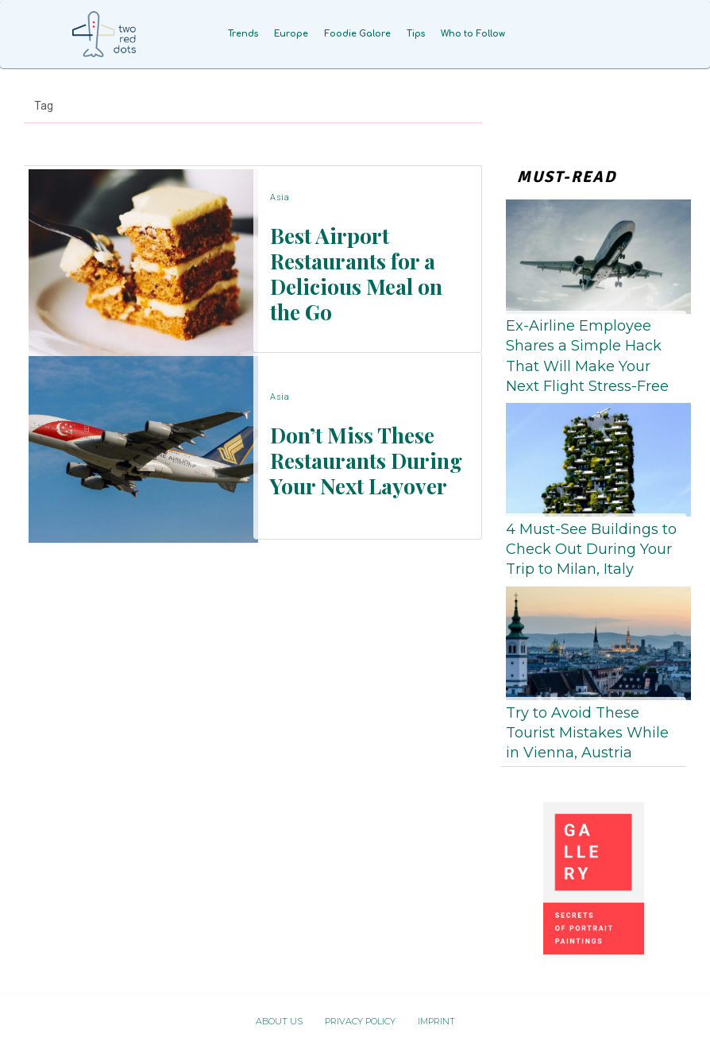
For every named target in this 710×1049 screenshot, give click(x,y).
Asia (279, 207)
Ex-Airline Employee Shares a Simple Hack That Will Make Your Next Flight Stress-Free (587, 356)
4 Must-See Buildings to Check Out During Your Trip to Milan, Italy (591, 549)
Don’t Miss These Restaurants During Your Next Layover (352, 459)
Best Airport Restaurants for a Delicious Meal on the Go (359, 272)
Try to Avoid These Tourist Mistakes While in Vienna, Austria (587, 732)
